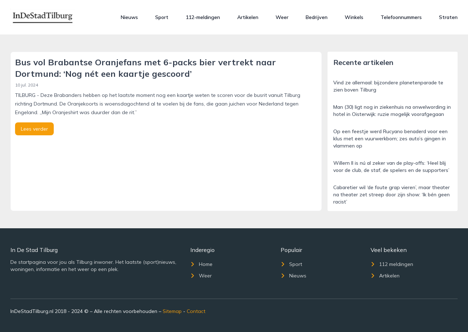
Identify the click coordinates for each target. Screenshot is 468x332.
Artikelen (247, 17)
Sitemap (172, 311)
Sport (161, 17)
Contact (196, 311)
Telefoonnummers (401, 17)
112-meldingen (203, 17)
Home (201, 264)
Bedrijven (317, 17)
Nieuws (129, 17)
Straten (448, 17)
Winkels (354, 17)
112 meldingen (392, 264)
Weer (282, 17)
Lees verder (34, 129)
